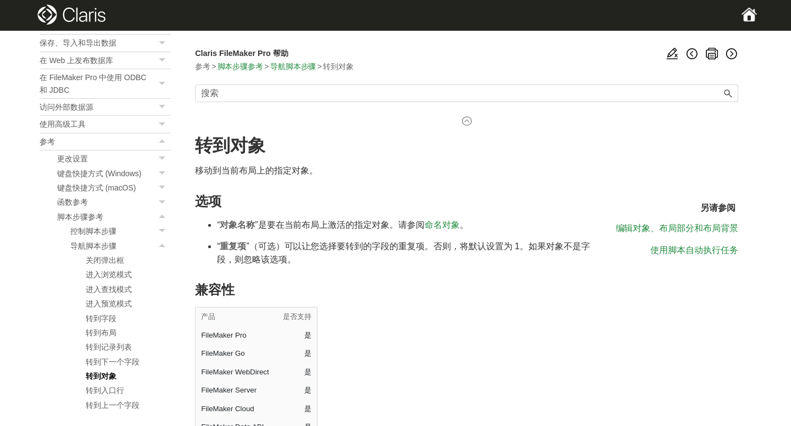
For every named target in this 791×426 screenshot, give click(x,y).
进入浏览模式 (109, 274)
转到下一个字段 (113, 361)
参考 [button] (105, 141)
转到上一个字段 (113, 405)
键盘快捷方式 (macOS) (114, 188)
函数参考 (114, 202)
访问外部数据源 (105, 107)
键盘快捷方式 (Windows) (114, 173)
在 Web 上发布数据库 (105, 60)
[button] (163, 43)
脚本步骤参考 (114, 217)
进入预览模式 (109, 303)
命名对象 (442, 224)
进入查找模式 (109, 289)
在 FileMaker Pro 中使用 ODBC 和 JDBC (105, 83)
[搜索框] (466, 93)
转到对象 (101, 376)
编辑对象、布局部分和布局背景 (677, 228)
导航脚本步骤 (120, 246)
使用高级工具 (105, 124)
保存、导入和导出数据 (105, 43)
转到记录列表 (109, 347)
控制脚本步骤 (120, 231)
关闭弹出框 (105, 260)
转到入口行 (105, 390)
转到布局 (101, 332)
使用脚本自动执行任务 (694, 250)
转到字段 (101, 318)
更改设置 (114, 159)
